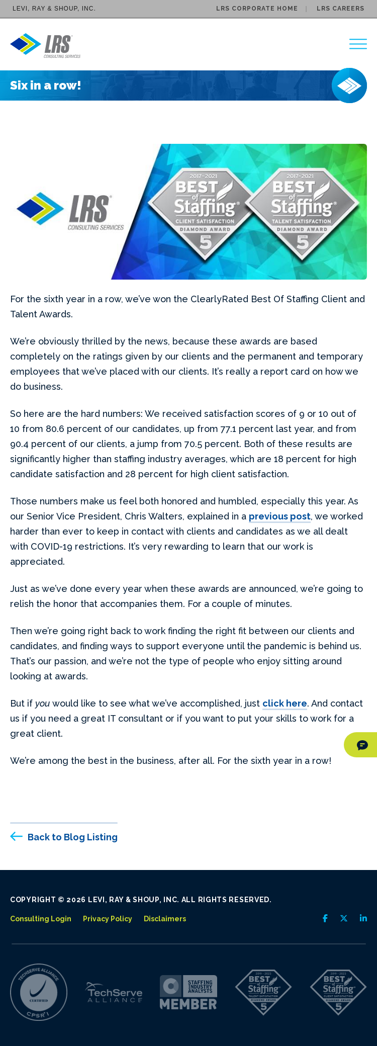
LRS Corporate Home (257, 8)
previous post (280, 516)
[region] (358, 44)
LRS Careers (340, 8)
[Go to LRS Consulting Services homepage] (45, 45)
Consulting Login (40, 919)
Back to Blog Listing (73, 837)
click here (284, 703)
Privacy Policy (107, 919)
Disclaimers (165, 919)
